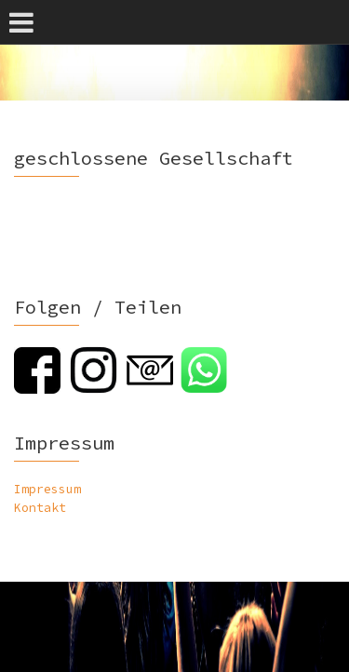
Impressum (47, 489)
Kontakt (40, 508)
